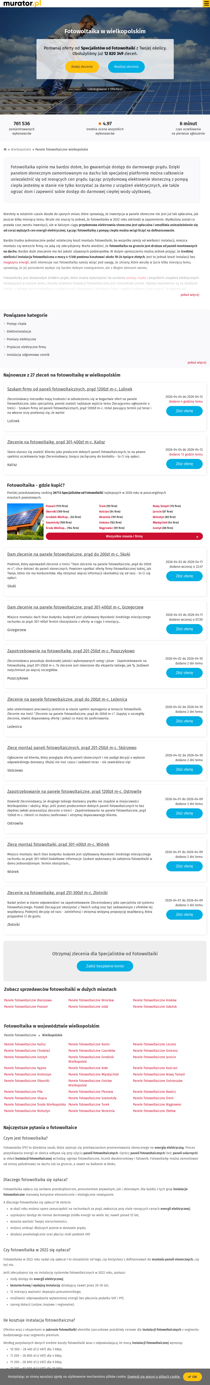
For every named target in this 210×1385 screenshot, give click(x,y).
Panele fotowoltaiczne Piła (23, 1092)
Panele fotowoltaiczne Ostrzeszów (157, 1081)
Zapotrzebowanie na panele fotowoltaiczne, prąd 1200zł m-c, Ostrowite (74, 791)
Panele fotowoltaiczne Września (91, 1111)
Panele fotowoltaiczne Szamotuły (92, 1098)
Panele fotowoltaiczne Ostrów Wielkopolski (90, 1083)
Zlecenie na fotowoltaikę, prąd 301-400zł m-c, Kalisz (56, 442)
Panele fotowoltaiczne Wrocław (91, 1000)
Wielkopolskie (21, 149)
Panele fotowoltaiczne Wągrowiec (157, 1104)
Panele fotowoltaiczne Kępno (25, 1068)
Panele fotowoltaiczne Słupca (25, 1098)
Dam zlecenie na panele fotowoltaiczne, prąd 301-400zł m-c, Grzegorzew (75, 607)
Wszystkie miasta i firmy (152, 536)
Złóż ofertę (184, 411)
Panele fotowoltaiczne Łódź (88, 1007)
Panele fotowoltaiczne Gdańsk (155, 1007)
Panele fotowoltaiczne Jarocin (154, 1057)
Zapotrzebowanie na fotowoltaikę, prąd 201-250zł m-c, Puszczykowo (71, 650)
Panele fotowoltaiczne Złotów (154, 1111)
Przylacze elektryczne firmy (26, 347)
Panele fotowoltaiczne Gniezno (155, 1051)
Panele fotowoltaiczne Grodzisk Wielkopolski (91, 1059)
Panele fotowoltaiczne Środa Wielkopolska (35, 1104)
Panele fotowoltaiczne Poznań (26, 1007)
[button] (190, 294)
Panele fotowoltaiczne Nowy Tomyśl (159, 1074)
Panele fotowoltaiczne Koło (88, 1068)
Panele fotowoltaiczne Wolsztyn (27, 1111)
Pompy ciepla (16, 324)
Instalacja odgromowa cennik (28, 355)
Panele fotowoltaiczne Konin (89, 1044)
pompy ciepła (136, 278)
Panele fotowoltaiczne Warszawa (28, 1000)
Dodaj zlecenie (82, 67)
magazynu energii (16, 262)
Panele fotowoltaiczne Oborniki (26, 1081)
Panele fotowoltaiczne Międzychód (93, 1074)
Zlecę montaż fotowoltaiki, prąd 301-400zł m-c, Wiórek (58, 844)
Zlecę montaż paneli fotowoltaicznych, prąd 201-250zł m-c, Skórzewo (72, 747)
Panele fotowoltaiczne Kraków (154, 1000)
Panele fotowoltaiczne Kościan (155, 1068)
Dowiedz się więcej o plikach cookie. (153, 1377)
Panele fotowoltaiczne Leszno (154, 1044)
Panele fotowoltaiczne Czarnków (91, 1051)
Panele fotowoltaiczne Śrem (153, 1098)
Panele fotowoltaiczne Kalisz (25, 1044)
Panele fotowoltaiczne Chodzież (27, 1051)
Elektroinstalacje (19, 331)
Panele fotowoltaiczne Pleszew (90, 1092)
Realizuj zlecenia (126, 67)
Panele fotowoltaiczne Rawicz (154, 1092)
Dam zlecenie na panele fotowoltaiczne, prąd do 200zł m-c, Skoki (68, 554)
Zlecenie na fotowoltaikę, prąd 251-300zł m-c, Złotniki (57, 892)
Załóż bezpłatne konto (105, 966)
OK (192, 1377)
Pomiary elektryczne (21, 339)
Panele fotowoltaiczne (20, 1035)
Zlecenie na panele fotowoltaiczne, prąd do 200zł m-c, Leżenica (67, 699)
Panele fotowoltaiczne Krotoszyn (27, 1074)
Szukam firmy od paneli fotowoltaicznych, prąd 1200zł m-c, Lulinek (69, 389)
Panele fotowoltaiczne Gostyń (25, 1057)
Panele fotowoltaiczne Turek (88, 1104)
